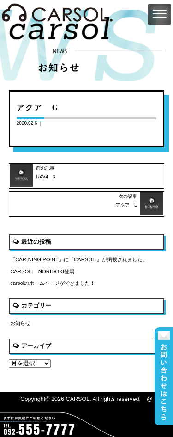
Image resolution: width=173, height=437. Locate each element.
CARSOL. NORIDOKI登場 (42, 271)
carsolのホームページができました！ (52, 283)
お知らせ (20, 323)
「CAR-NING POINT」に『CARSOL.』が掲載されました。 (79, 259)
